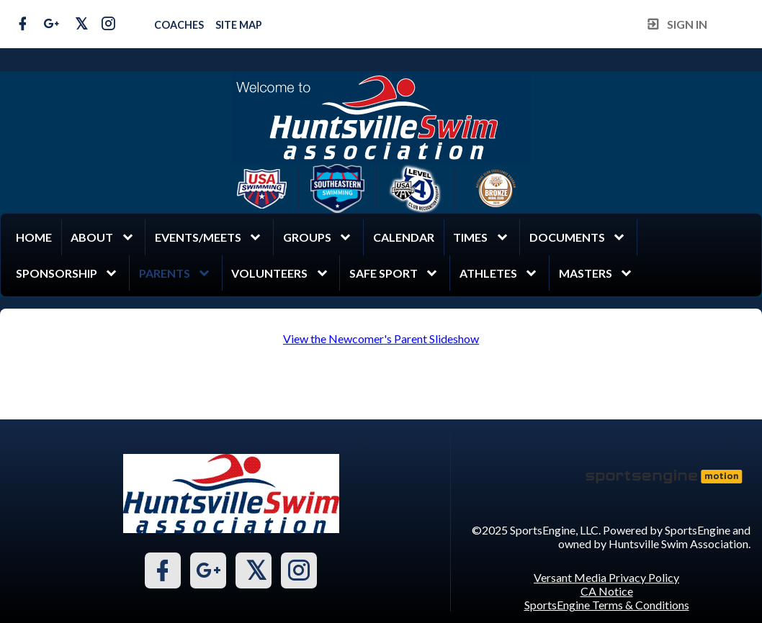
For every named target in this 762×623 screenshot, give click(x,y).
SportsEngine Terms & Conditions (606, 604)
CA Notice (607, 591)
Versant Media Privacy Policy (606, 577)
